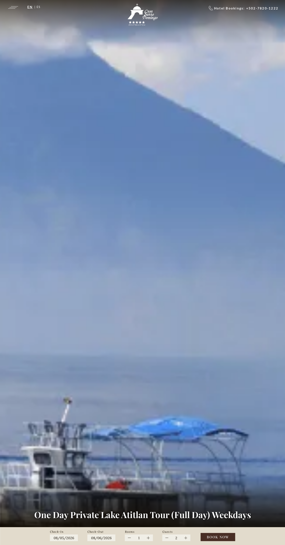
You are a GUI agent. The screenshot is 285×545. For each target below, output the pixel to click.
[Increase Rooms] (148, 537)
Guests (167, 532)
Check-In (57, 532)
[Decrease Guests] (167, 537)
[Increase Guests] (185, 537)
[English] (32, 7)
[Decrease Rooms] (129, 537)
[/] (142, 14)
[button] (64, 535)
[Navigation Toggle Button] (12, 7)
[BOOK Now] (218, 537)
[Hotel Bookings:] (243, 8)
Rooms (130, 532)
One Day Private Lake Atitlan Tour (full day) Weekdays (142, 514)
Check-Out (95, 532)
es (39, 7)
